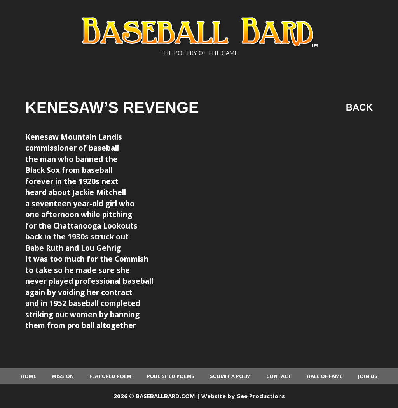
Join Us (367, 376)
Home (28, 376)
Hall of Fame (324, 376)
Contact (278, 376)
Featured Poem (110, 376)
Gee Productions (260, 396)
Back (359, 107)
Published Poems (170, 376)
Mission (63, 376)
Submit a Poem (230, 376)
